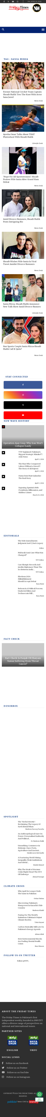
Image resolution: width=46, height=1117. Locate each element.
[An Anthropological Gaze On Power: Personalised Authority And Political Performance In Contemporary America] (9, 837)
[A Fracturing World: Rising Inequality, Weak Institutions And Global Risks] (9, 861)
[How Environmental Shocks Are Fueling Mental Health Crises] (9, 942)
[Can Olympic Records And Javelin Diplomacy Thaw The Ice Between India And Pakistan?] (9, 568)
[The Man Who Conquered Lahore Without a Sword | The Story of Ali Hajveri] (9, 467)
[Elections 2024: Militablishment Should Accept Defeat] (9, 580)
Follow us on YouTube (15, 1072)
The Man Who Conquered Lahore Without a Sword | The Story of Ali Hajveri (29, 466)
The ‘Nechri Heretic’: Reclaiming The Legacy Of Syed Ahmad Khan (29, 824)
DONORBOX (11, 706)
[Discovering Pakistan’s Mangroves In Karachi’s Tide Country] (9, 907)
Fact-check (12, 639)
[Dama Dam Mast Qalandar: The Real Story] (9, 479)
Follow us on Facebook (15, 1063)
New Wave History (16, 421)
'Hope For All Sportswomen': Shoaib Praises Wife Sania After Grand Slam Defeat (21, 179)
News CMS (22, 1102)
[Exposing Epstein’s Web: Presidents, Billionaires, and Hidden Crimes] (9, 491)
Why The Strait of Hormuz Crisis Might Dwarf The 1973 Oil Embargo (30, 871)
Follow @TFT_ (23, 961)
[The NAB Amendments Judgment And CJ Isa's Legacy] (9, 544)
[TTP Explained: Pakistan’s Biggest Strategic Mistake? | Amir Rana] (9, 456)
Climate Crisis (14, 886)
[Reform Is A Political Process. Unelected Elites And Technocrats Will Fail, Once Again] (9, 592)
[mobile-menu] (43, 29)
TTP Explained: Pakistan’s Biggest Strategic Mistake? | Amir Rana (30, 454)
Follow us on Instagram (16, 1077)
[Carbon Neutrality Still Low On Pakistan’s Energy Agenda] (9, 930)
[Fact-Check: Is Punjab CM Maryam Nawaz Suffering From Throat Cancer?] (23, 655)
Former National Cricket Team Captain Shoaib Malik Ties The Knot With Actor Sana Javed (22, 94)
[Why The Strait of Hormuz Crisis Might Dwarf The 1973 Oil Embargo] (9, 873)
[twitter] (8, 1)
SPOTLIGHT (11, 816)
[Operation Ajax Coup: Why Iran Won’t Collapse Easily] (23, 437)
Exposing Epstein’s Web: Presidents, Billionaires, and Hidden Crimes (30, 490)
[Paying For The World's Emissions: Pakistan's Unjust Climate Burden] (9, 919)
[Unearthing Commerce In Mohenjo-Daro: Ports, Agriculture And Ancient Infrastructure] (9, 849)
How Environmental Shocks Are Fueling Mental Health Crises (30, 941)
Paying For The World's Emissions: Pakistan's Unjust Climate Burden (30, 917)
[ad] (23, 18)
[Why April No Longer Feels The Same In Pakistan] (9, 895)
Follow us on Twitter (14, 1068)
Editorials (11, 536)
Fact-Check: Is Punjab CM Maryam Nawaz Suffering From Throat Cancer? (23, 661)
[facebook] (4, 1)
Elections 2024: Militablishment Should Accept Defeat (27, 578)
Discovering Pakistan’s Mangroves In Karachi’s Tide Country (30, 905)
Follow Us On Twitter (19, 955)
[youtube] (13, 1)
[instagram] (17, 1)
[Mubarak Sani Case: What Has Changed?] (9, 556)
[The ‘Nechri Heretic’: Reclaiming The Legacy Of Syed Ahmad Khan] (9, 825)
